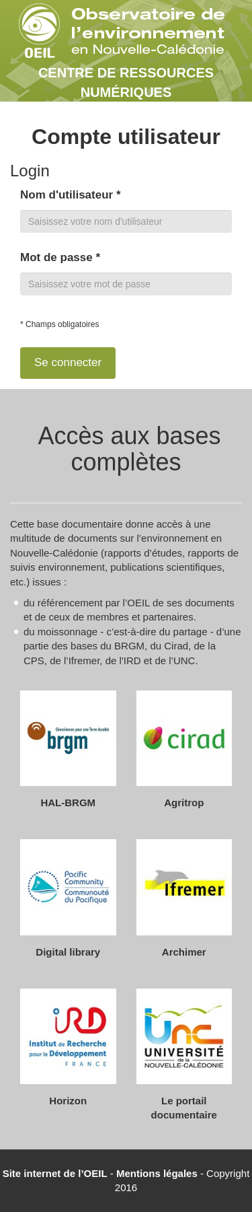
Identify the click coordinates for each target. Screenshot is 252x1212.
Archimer (184, 952)
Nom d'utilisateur (70, 194)
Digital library (68, 952)
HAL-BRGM (67, 802)
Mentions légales (157, 1173)
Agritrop (184, 802)
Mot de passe (60, 257)
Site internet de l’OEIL (55, 1173)
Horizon (68, 1100)
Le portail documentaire (184, 1107)
